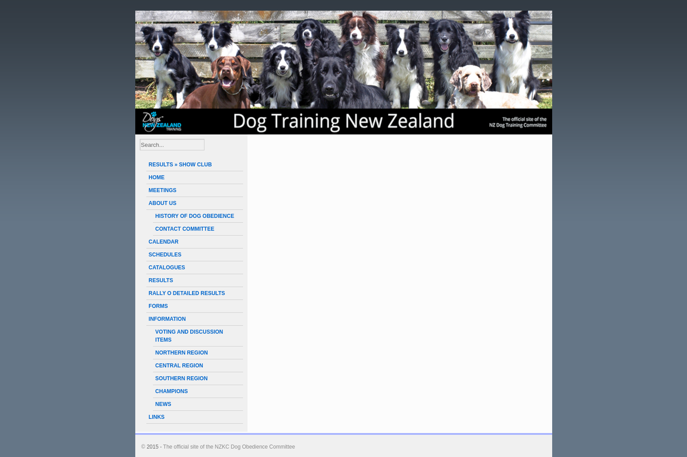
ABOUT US (163, 203)
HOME (157, 177)
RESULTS (161, 280)
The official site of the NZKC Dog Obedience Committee (229, 447)
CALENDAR (163, 242)
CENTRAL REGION (179, 365)
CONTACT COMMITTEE (184, 229)
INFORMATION (167, 319)
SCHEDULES (165, 255)
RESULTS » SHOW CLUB (180, 165)
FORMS (158, 306)
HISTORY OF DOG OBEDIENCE (194, 216)
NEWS (163, 404)
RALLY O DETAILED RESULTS (187, 293)
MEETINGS (163, 190)
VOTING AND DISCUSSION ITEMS (189, 336)
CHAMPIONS (171, 391)
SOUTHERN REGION (181, 378)
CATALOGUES (167, 267)
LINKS (157, 417)
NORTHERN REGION (181, 353)
